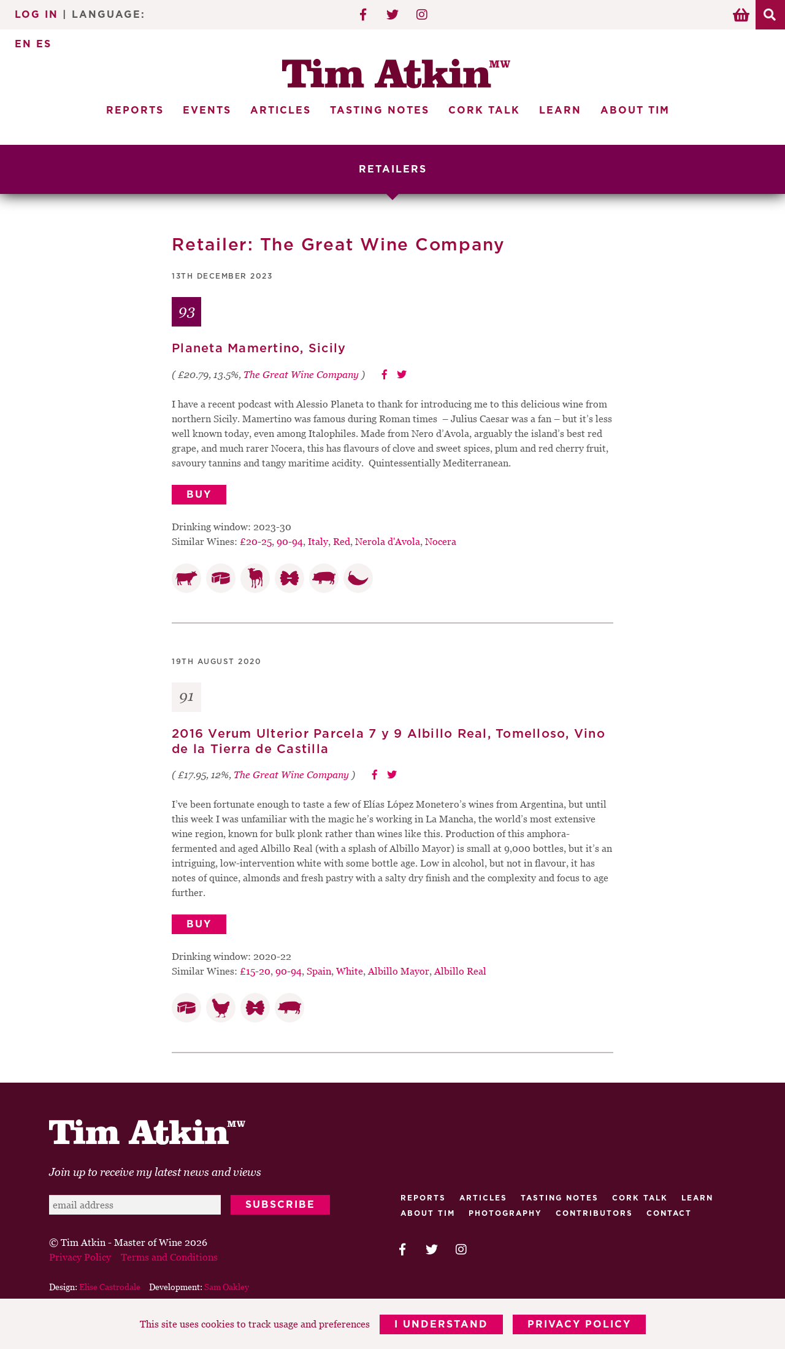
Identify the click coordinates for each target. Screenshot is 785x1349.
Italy (318, 541)
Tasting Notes (379, 110)
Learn (560, 110)
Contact (669, 1213)
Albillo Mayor (398, 970)
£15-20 (255, 970)
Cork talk (640, 1198)
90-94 (290, 541)
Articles (280, 110)
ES (44, 44)
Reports (135, 110)
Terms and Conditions (169, 1256)
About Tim (635, 110)
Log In (36, 15)
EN (23, 44)
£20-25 (256, 541)
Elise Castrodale (109, 1286)
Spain (319, 970)
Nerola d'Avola (387, 541)
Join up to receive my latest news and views (155, 1171)
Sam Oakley (226, 1286)
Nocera (440, 541)
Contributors (594, 1213)
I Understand (441, 1324)
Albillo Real (460, 970)
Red (341, 541)
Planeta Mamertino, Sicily (259, 348)
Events (207, 110)
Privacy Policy (579, 1324)
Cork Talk (484, 110)
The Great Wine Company (301, 374)
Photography (505, 1213)
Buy (199, 495)
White (349, 970)
